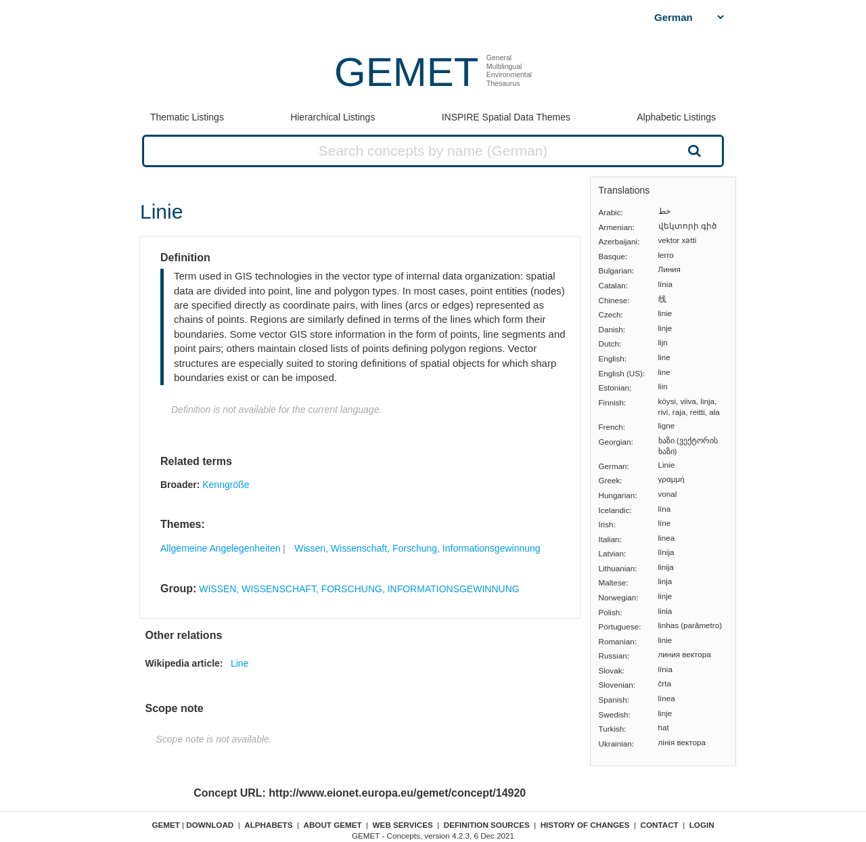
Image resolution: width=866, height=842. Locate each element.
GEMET (406, 72)
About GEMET (333, 824)
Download (209, 824)
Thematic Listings (187, 117)
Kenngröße (225, 484)
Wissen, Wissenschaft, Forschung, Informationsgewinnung (417, 548)
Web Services (403, 824)
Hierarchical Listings (332, 117)
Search (693, 150)
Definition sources (487, 824)
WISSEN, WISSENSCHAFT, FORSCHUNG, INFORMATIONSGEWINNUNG (359, 588)
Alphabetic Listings (676, 117)
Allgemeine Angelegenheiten (220, 548)
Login (701, 824)
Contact (660, 824)
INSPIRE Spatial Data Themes (506, 117)
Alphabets (268, 824)
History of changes (585, 824)
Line (239, 663)
